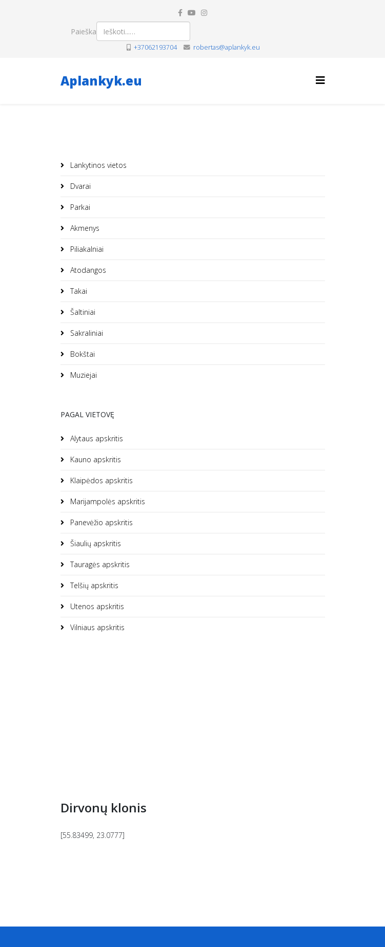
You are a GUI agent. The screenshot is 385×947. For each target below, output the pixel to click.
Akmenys (83, 228)
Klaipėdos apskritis (100, 480)
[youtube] (192, 12)
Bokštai (81, 354)
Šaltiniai (81, 312)
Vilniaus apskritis (96, 627)
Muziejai (82, 375)
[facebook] (180, 12)
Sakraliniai (85, 333)
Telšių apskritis (93, 585)
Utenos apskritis (96, 606)
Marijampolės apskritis (106, 501)
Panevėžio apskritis (100, 522)
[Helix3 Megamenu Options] (320, 80)
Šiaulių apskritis (94, 543)
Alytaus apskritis (95, 438)
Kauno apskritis (94, 459)
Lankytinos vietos (97, 165)
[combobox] (143, 31)
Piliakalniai (86, 249)
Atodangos (87, 270)
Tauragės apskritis (99, 564)
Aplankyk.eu (101, 80)
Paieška (83, 31)
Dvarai (79, 186)
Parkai (79, 207)
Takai (77, 291)
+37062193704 (155, 47)
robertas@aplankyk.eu (226, 47)
